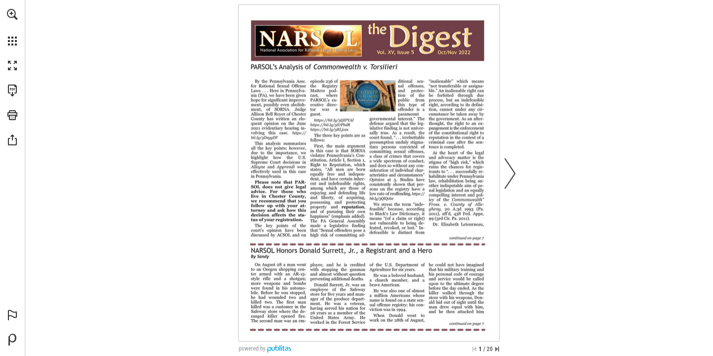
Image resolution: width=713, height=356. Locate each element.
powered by (252, 348)
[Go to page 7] (465, 239)
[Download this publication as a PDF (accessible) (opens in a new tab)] (12, 90)
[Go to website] (277, 135)
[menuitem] (12, 27)
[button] (12, 14)
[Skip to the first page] (474, 349)
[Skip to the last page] (497, 349)
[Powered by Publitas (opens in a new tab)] (12, 339)
